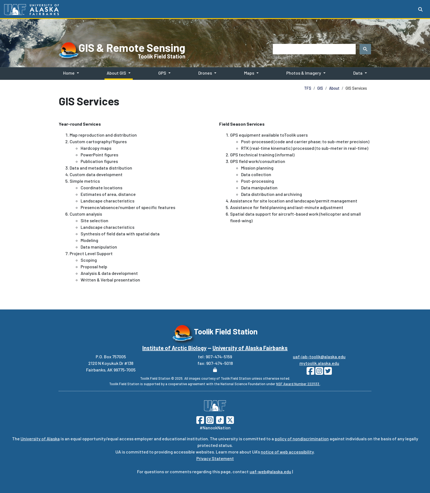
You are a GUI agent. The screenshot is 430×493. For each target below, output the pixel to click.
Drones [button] (205, 72)
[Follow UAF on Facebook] (200, 419)
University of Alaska (40, 438)
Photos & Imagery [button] (303, 72)
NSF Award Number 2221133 (298, 384)
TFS (307, 88)
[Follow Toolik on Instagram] (318, 372)
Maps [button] (249, 72)
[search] (314, 49)
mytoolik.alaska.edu (319, 363)
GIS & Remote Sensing (131, 47)
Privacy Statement (215, 458)
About (334, 88)
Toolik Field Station (161, 56)
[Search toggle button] (420, 9)
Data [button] (358, 72)
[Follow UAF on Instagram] (209, 419)
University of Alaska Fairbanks (250, 348)
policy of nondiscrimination (302, 438)
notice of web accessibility (287, 451)
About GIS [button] (116, 72)
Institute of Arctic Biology (174, 348)
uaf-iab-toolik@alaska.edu (319, 356)
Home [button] (69, 72)
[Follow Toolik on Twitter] (327, 372)
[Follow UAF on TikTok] (219, 419)
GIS (320, 88)
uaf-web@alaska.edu (270, 471)
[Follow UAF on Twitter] (230, 419)
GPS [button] (162, 72)
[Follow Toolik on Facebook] (310, 372)
